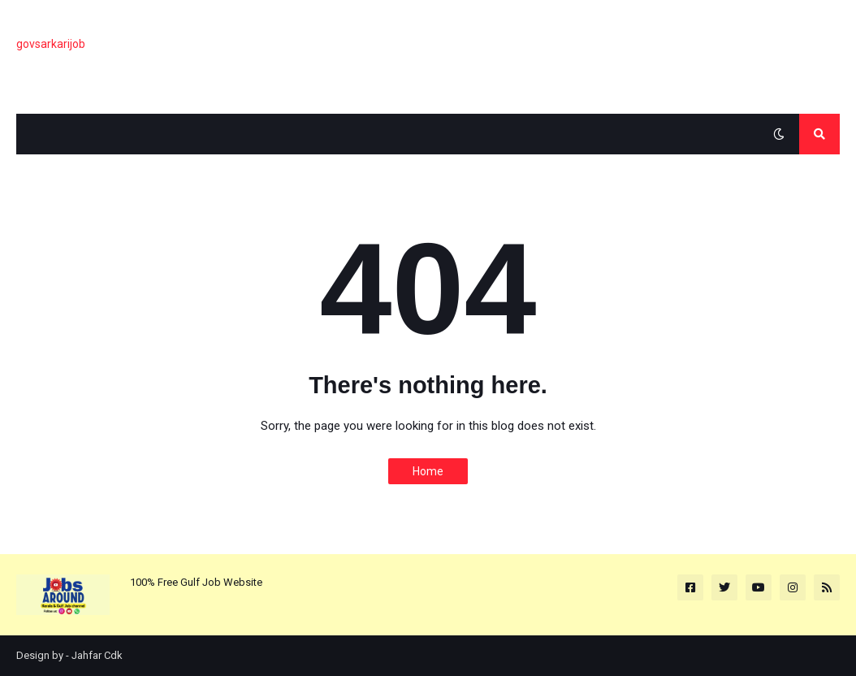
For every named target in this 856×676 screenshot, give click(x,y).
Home (428, 471)
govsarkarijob (50, 43)
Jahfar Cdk (97, 655)
